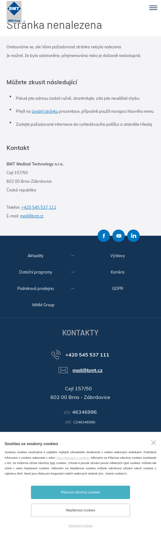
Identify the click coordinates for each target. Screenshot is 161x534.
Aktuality (36, 255)
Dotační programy (35, 271)
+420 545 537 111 (38, 207)
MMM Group (43, 304)
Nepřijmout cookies (80, 510)
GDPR (117, 288)
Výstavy (117, 255)
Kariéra (117, 271)
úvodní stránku (45, 111)
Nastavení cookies (80, 525)
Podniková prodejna (35, 288)
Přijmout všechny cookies (80, 492)
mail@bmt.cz (32, 215)
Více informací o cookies (72, 457)
